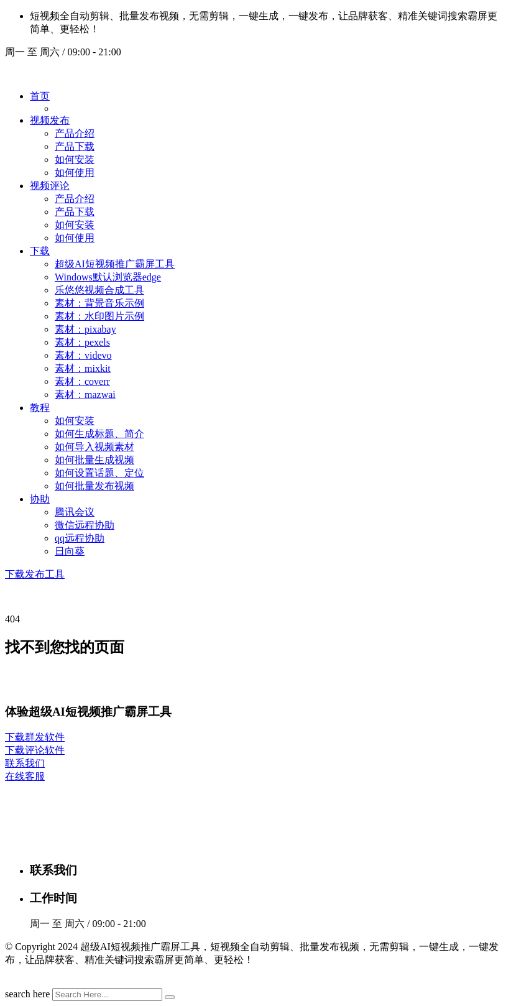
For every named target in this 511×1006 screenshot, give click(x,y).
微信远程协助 (84, 525)
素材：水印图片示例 (99, 316)
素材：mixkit (83, 368)
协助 (40, 499)
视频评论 (50, 185)
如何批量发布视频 (94, 486)
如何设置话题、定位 (99, 473)
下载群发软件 (35, 737)
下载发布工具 (35, 574)
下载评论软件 (35, 750)
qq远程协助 (79, 538)
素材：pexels (82, 342)
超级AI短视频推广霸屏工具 (115, 264)
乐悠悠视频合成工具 (99, 290)
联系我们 (25, 763)
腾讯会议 (74, 512)
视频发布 (50, 120)
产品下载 (74, 146)
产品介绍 (74, 133)
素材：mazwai (85, 394)
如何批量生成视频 (94, 460)
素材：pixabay (85, 329)
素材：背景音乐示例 (99, 303)
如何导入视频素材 (94, 446)
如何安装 (74, 159)
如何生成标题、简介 (99, 433)
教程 (40, 407)
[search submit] (170, 997)
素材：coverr (82, 381)
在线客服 (25, 776)
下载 (40, 251)
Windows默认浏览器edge (108, 277)
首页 (40, 96)
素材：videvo (83, 355)
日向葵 (70, 551)
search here (27, 994)
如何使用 (74, 172)
